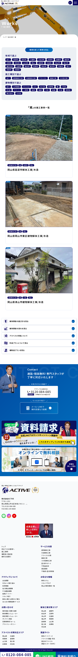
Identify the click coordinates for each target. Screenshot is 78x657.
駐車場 (50, 87)
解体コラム (44, 580)
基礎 (40, 90)
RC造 (8, 90)
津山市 (57, 63)
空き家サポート (46, 563)
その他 (19, 93)
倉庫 (33, 90)
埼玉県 (17, 63)
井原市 (50, 60)
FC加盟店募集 (7, 591)
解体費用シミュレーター (10, 614)
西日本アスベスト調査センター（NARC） (48, 642)
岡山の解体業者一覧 (48, 586)
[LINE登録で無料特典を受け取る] (39, 433)
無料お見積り (6, 557)
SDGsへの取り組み (8, 583)
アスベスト (42, 78)
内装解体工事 (45, 553)
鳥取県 (17, 70)
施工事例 (5, 551)
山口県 (25, 63)
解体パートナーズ (47, 636)
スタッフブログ (46, 583)
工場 (47, 90)
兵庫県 (9, 63)
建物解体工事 (18, 78)
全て (8, 60)
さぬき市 (41, 60)
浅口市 (66, 63)
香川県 (43, 624)
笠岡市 (35, 66)
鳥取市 (9, 70)
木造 (60, 90)
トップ (4, 546)
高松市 (24, 60)
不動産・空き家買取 (47, 571)
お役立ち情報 (46, 576)
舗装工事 (53, 78)
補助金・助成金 (7, 554)
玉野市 (19, 66)
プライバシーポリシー (9, 624)
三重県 (32, 60)
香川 (68, 66)
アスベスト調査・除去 (48, 639)
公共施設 (16, 87)
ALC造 (42, 87)
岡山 (33, 63)
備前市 (67, 60)
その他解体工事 (46, 561)
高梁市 (15, 60)
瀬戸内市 (10, 66)
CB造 (64, 87)
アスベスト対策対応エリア (13, 632)
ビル (35, 87)
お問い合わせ (7, 607)
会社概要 (5, 580)
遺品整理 (44, 569)
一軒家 (25, 90)
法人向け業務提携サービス (11, 602)
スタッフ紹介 (6, 596)
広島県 (49, 63)
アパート (17, 90)
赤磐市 (60, 66)
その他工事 (64, 78)
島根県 (40, 63)
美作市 (52, 66)
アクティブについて (10, 576)
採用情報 (5, 586)
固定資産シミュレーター (10, 616)
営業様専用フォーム (8, 621)
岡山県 (43, 611)
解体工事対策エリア (49, 607)
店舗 (53, 90)
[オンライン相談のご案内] (39, 459)
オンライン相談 (7, 619)
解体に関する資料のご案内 (11, 599)
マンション (26, 87)
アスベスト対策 (46, 555)
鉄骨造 (68, 90)
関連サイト (45, 632)
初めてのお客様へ (8, 549)
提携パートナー (7, 594)
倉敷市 (58, 60)
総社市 (44, 66)
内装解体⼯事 (31, 78)
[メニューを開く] (75, 2)
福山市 (27, 66)
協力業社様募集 (7, 588)
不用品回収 (45, 566)
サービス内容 (46, 546)
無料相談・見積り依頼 (9, 611)
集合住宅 (10, 93)
